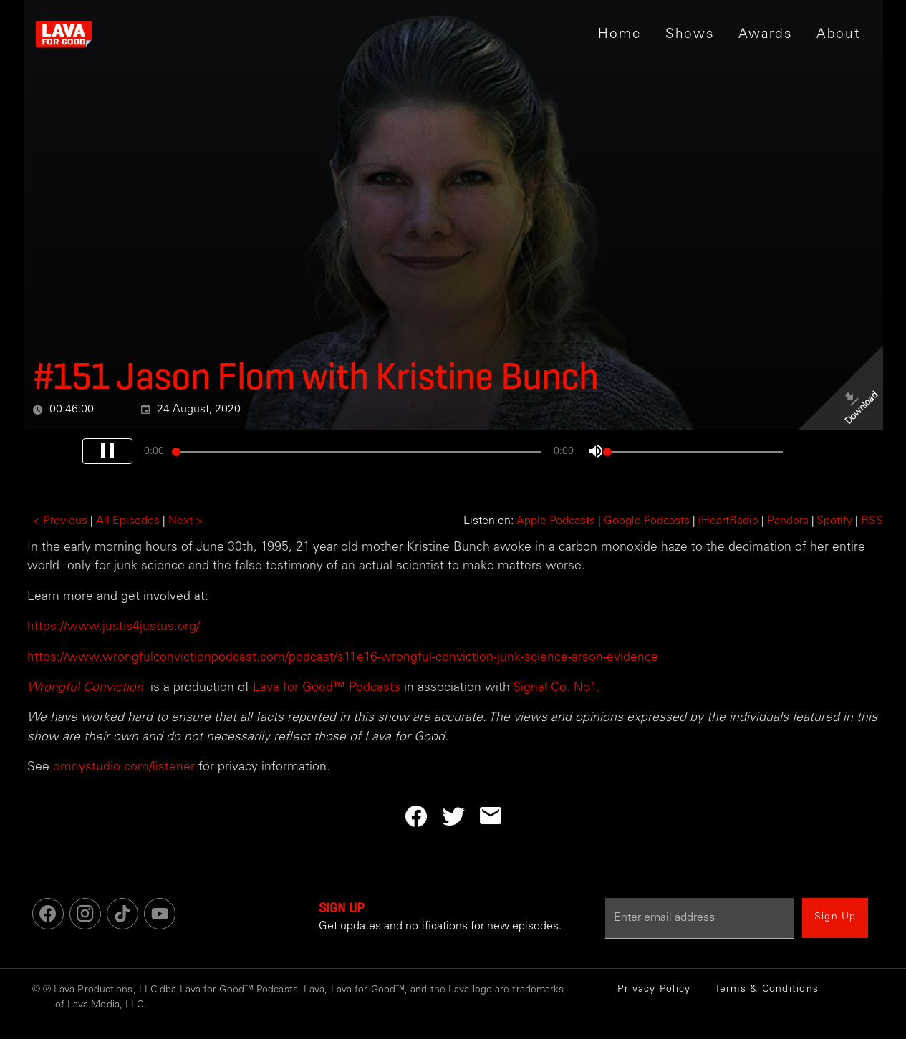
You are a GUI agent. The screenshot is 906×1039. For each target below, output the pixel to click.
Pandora (788, 521)
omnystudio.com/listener (124, 767)
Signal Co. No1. (554, 688)
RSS (872, 521)
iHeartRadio (728, 521)
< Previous (59, 521)
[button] (689, 34)
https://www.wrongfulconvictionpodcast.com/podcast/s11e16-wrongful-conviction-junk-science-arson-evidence (342, 658)
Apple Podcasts (555, 521)
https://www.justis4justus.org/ (113, 627)
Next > (185, 521)
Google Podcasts (647, 521)
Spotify (834, 521)
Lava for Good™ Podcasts (324, 688)
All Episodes (128, 521)
